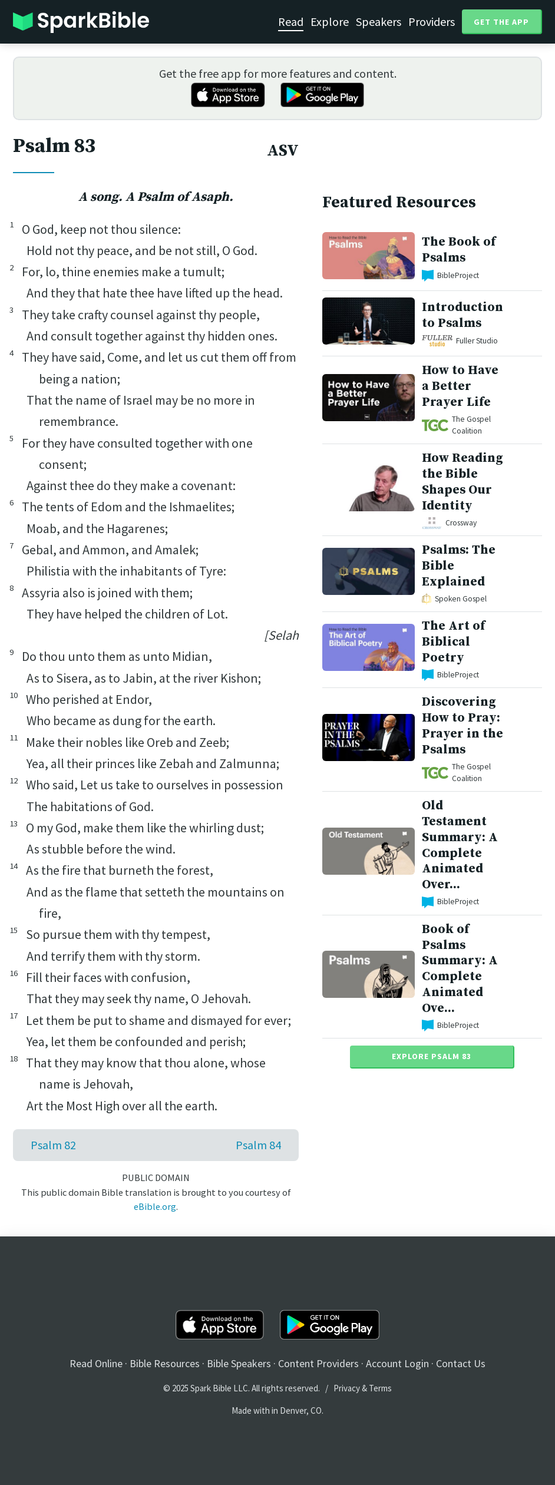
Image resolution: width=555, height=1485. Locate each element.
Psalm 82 (53, 1144)
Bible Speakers (239, 1363)
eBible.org (155, 1206)
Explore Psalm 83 (431, 1056)
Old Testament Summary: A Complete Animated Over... (460, 845)
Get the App (501, 21)
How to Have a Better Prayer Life (460, 386)
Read (290, 21)
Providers (431, 21)
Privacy (346, 1388)
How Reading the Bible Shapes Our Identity (462, 481)
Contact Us (460, 1363)
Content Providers (318, 1363)
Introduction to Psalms (462, 315)
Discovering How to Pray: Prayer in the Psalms (462, 725)
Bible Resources (165, 1363)
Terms (380, 1388)
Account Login (397, 1363)
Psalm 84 (258, 1144)
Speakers (378, 21)
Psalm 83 (54, 146)
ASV (283, 151)
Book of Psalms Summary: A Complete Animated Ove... (460, 968)
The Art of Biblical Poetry (453, 642)
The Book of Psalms (458, 250)
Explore (329, 21)
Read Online (96, 1363)
